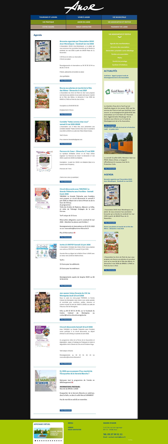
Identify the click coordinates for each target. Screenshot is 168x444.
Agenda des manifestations (120, 44)
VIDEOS (70, 427)
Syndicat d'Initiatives (119, 65)
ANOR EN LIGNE (83, 22)
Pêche (120, 58)
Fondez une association (119, 54)
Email (105, 437)
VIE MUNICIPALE (119, 17)
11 (56, 440)
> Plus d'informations (110, 125)
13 (61, 440)
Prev (36, 433)
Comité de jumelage (120, 61)
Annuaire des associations (119, 47)
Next (60, 433)
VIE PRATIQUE (48, 22)
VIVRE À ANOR (84, 17)
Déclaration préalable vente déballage (120, 51)
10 (54, 440)
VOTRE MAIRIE (48, 27)
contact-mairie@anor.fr (117, 437)
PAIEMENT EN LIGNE (119, 27)
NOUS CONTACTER (83, 27)
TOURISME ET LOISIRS (48, 17)
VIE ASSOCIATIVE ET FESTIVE (119, 22)
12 (58, 440)
